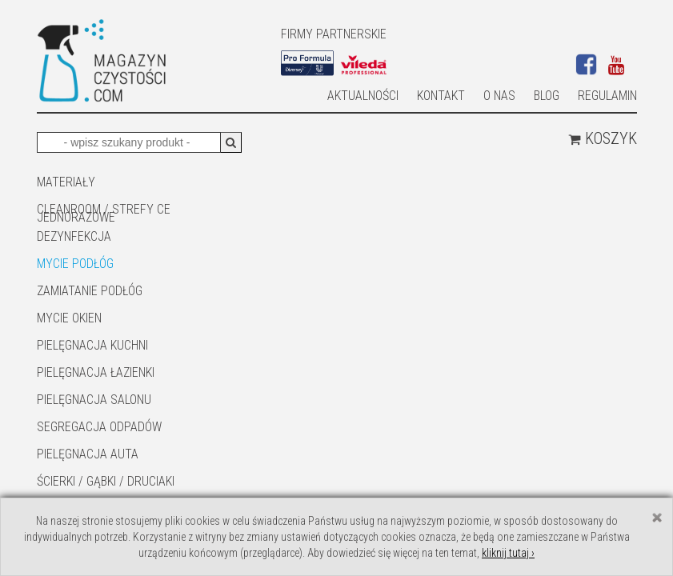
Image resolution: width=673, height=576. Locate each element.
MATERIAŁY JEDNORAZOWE (76, 183)
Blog (546, 95)
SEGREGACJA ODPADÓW (99, 426)
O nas (499, 95)
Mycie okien (69, 318)
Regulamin (607, 95)
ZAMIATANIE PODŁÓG (89, 290)
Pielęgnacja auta (87, 454)
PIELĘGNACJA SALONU (94, 399)
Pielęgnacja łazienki (95, 372)
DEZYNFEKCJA (74, 236)
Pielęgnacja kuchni (92, 345)
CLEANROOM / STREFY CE (103, 209)
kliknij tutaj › (508, 552)
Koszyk (602, 138)
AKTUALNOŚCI (363, 95)
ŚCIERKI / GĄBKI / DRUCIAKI (105, 481)
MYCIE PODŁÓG (75, 263)
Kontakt (441, 95)
